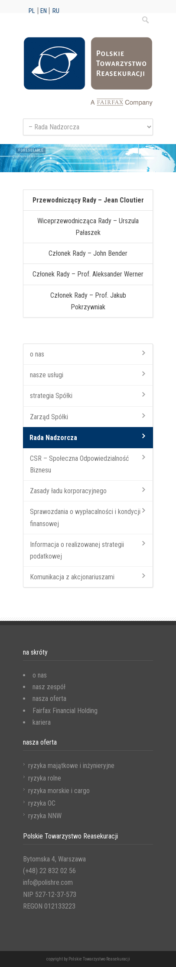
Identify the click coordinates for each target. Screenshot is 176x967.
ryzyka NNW (45, 816)
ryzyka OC (41, 803)
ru (55, 10)
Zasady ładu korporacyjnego (68, 491)
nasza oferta (49, 698)
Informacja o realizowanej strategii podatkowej (77, 550)
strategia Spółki (51, 396)
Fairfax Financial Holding (65, 711)
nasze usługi (46, 375)
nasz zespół (49, 687)
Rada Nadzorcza (53, 438)
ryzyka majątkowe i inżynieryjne (71, 765)
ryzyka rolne (44, 778)
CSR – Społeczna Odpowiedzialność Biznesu (79, 464)
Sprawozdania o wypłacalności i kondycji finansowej (85, 517)
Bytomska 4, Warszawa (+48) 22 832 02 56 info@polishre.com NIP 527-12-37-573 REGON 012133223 (54, 882)
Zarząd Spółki (49, 417)
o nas (37, 354)
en (43, 10)
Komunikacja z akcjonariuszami (72, 577)
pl (32, 10)
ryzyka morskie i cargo (59, 791)
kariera (42, 722)
